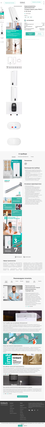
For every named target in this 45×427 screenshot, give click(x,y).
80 (31, 17)
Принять (20, 425)
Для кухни (34, 281)
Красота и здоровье (28, 281)
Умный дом (12, 405)
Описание (13, 156)
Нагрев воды (6, 281)
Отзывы (32, 156)
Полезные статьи (23, 417)
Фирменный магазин (22, 405)
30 (25, 17)
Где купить (22, 414)
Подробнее (25, 425)
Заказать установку (39, 34)
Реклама (21, 412)
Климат (11, 406)
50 (28, 17)
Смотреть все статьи (22, 396)
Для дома (12, 281)
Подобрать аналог (30, 34)
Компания (21, 409)
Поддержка (22, 415)
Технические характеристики (23, 156)
